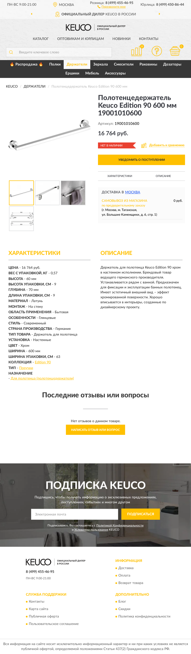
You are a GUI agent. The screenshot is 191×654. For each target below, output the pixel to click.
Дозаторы (172, 64)
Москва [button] (132, 192)
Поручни (26, 368)
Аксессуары (115, 73)
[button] (111, 6)
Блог (122, 601)
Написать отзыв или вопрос (95, 429)
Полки (55, 64)
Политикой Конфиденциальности (119, 525)
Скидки (124, 609)
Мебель (92, 73)
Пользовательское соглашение (54, 624)
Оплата (124, 575)
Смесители (124, 64)
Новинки (121, 39)
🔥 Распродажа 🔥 (26, 64)
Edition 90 (43, 362)
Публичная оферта (44, 616)
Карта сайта (38, 609)
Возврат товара (130, 583)
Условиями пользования (91, 529)
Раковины (148, 64)
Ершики (72, 73)
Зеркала (100, 64)
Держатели (77, 64)
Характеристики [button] (119, 176)
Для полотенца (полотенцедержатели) (42, 378)
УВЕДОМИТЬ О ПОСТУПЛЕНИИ (141, 159)
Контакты (148, 39)
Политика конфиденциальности (144, 616)
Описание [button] (163, 176)
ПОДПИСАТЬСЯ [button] (140, 514)
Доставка (126, 568)
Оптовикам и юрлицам (80, 39)
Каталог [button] (41, 39)
